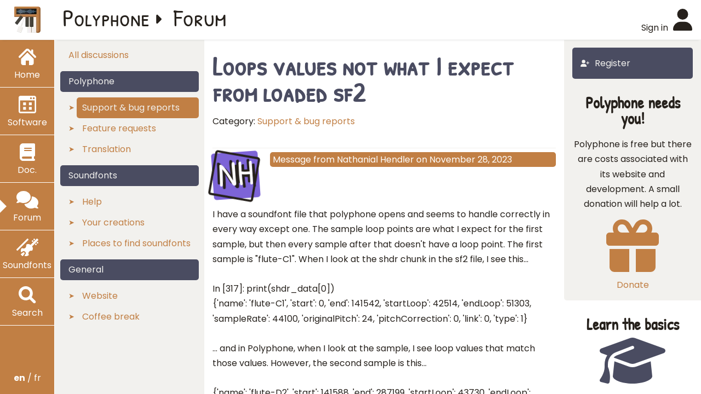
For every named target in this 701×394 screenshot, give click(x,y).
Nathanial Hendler (375, 159)
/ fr (27, 378)
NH (235, 174)
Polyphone (106, 17)
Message (292, 159)
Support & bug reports (306, 121)
